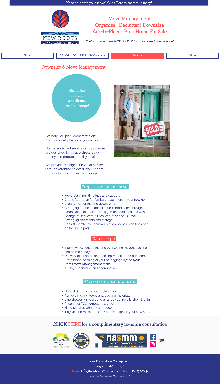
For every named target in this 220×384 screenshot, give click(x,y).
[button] (109, 3)
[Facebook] (153, 337)
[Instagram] (153, 344)
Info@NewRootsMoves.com (99, 371)
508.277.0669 (139, 371)
